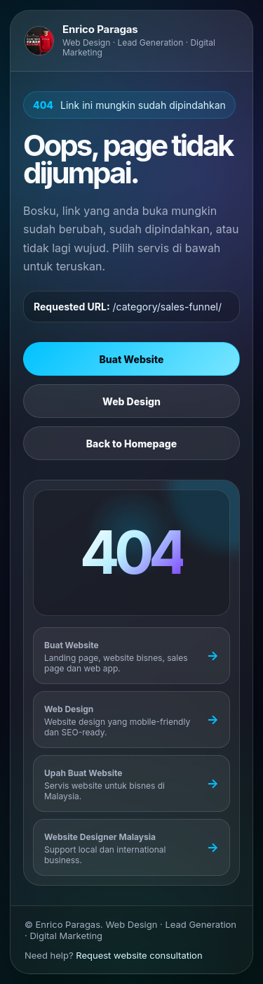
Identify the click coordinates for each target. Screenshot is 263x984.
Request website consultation (139, 955)
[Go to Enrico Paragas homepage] (131, 40)
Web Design (131, 401)
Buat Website (132, 359)
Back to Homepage (131, 444)
